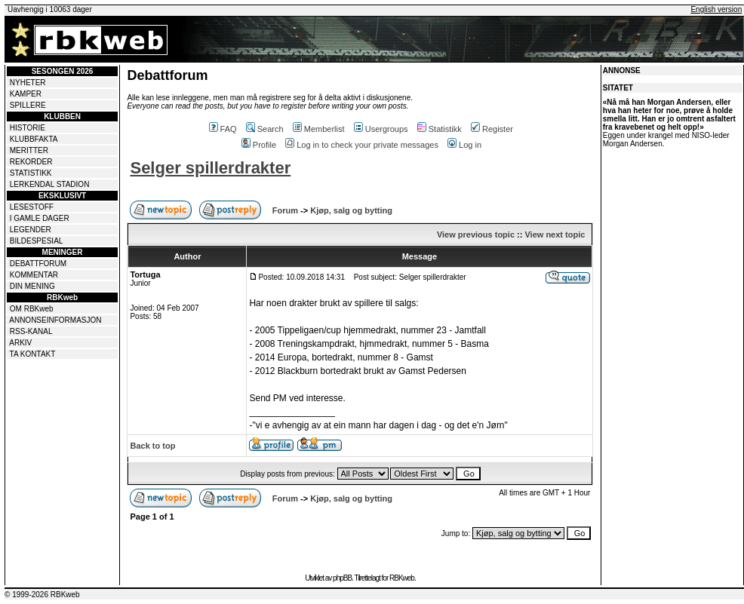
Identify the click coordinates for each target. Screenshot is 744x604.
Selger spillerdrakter (210, 167)
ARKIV (20, 343)
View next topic (554, 234)
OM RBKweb (32, 309)
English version (716, 9)
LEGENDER (30, 229)
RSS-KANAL (31, 331)
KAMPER (26, 94)
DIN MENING (32, 286)
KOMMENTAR (34, 275)
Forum (285, 210)
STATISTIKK (31, 173)
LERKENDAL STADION (50, 184)
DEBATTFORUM (38, 263)
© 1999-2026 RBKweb (42, 594)
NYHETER (28, 82)
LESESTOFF (32, 207)
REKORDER (31, 162)
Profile (258, 144)
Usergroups (381, 128)
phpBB (342, 578)
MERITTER (29, 150)
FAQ (223, 128)
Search (265, 128)
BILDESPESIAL (36, 241)
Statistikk (439, 128)
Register (492, 128)
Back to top (152, 445)
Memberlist (319, 128)
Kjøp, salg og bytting (351, 210)
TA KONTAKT (33, 354)
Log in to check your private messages (361, 144)
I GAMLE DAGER (39, 218)
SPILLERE (28, 105)
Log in (464, 144)
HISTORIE (27, 128)
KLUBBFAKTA (34, 139)
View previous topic (476, 234)
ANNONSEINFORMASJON (55, 320)
